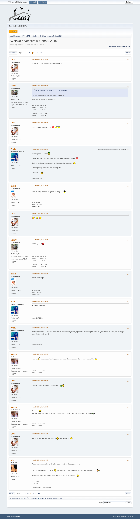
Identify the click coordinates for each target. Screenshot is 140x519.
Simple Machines (15, 516)
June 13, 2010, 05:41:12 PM (40, 149)
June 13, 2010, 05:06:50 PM (40, 85)
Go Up (11, 493)
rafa (12, 460)
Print (128, 53)
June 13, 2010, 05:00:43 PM (40, 59)
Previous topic (115, 46)
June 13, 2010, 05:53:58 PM (40, 354)
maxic (13, 186)
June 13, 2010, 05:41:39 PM (40, 186)
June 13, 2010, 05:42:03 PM (40, 213)
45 (41, 53)
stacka (14, 354)
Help (114, 516)
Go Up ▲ (130, 516)
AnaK (13, 149)
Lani (13, 59)
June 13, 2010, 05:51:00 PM (40, 301)
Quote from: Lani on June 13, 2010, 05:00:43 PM (51, 90)
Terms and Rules (121, 516)
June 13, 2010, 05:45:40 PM (40, 240)
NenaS (14, 86)
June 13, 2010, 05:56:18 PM (40, 380)
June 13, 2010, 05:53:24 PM (40, 327)
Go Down (12, 53)
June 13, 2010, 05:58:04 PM (40, 433)
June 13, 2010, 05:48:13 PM (40, 273)
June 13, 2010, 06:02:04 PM (40, 460)
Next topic (126, 46)
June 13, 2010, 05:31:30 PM (40, 122)
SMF (8, 516)
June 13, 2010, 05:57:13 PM (40, 407)
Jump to (100, 503)
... (28, 53)
